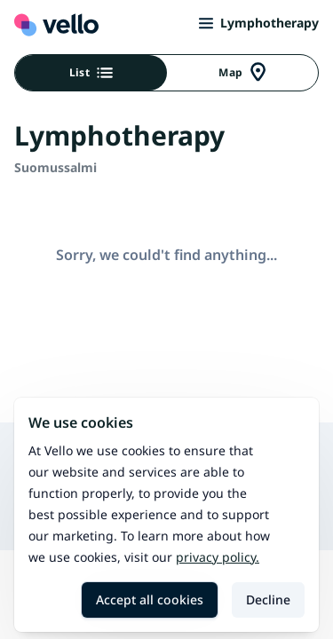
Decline (268, 599)
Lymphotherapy (259, 22)
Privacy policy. (217, 556)
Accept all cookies (149, 599)
